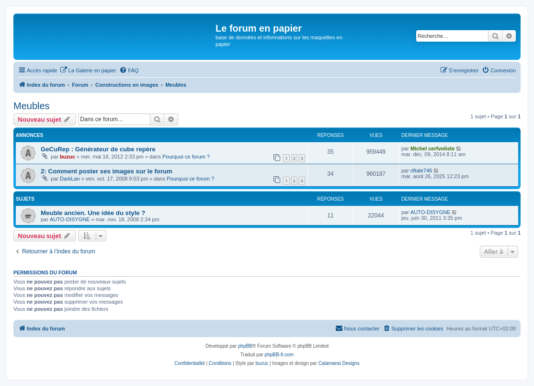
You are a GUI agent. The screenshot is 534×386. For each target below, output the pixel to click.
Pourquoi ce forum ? (186, 156)
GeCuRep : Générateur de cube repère (98, 149)
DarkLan (70, 179)
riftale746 (421, 170)
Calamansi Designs (339, 363)
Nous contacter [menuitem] (357, 328)
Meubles (31, 106)
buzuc (67, 156)
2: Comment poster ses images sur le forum (106, 171)
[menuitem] (88, 70)
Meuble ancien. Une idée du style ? (93, 212)
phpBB (245, 346)
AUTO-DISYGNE (70, 219)
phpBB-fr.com (279, 354)
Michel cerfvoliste (432, 148)
